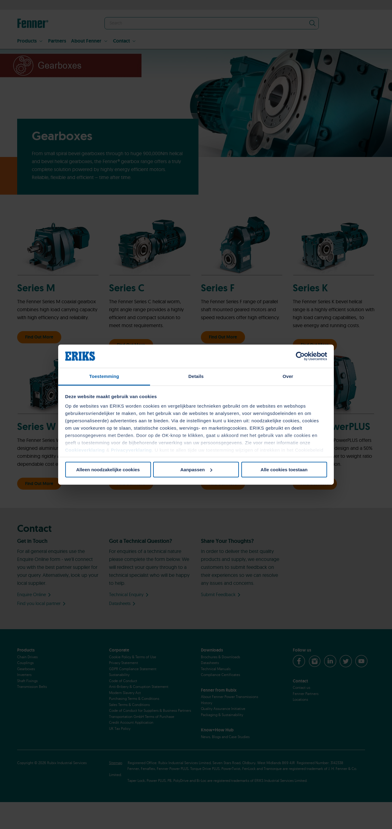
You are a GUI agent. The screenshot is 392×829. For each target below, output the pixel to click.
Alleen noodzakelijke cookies (108, 469)
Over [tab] (288, 376)
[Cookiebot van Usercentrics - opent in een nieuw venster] (300, 356)
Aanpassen (196, 469)
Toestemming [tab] (104, 376)
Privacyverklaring (131, 450)
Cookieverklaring (85, 450)
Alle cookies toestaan (284, 469)
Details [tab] (196, 376)
